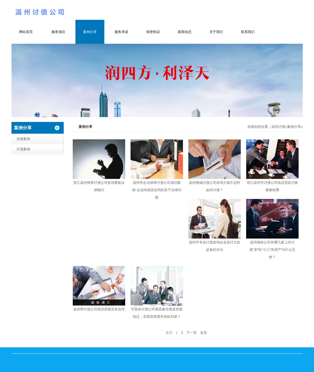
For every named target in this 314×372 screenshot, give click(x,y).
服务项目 (58, 32)
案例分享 (90, 32)
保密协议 (153, 32)
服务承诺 (121, 32)
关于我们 (216, 32)
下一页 (191, 333)
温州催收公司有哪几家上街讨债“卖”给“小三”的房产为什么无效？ (272, 249)
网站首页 (26, 32)
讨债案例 (23, 149)
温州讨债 (278, 127)
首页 (169, 333)
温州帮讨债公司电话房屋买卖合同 (99, 309)
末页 (203, 333)
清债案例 (23, 139)
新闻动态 (185, 32)
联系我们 (248, 32)
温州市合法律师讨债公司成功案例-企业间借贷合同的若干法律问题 (156, 190)
